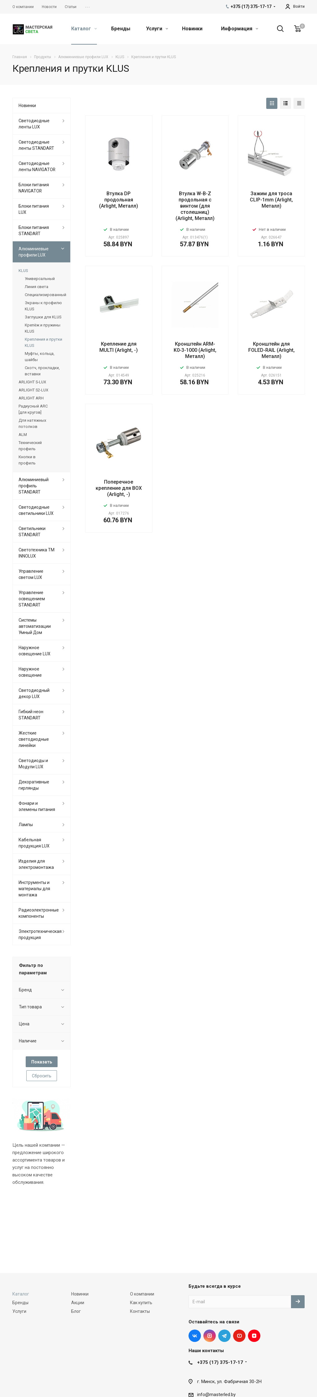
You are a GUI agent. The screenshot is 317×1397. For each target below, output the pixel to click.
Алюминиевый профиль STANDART (34, 485)
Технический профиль (30, 445)
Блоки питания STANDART (34, 230)
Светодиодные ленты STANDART (36, 145)
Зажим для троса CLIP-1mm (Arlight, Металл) (271, 200)
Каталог (84, 29)
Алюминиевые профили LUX (34, 251)
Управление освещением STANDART (32, 598)
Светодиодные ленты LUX (34, 123)
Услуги (157, 29)
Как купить (141, 1302)
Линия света (36, 286)
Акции (77, 1302)
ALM (23, 434)
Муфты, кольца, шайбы (39, 356)
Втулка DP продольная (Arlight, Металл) (118, 200)
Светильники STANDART (32, 531)
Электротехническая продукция (40, 934)
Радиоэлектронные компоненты (39, 913)
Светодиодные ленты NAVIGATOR (37, 166)
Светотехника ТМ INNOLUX (36, 552)
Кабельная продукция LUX (34, 842)
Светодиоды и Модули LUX (33, 763)
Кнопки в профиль (27, 460)
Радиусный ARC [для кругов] (33, 409)
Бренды (120, 29)
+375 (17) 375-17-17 (220, 1362)
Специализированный (44, 294)
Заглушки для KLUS (43, 317)
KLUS (23, 270)
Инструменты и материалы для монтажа (34, 888)
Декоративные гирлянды (34, 785)
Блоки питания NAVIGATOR (34, 187)
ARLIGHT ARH (31, 398)
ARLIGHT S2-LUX (33, 390)
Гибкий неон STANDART (31, 714)
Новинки (192, 29)
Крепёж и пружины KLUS (42, 328)
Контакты (140, 1311)
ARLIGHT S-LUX (32, 382)
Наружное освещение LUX (34, 650)
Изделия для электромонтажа (36, 864)
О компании (142, 1293)
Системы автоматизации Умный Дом (35, 626)
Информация (239, 29)
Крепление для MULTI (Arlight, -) (118, 347)
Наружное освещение (30, 672)
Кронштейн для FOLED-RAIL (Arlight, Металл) (271, 350)
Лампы (26, 824)
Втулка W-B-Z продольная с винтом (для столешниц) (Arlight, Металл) (195, 206)
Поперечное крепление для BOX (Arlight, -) (119, 488)
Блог (76, 1311)
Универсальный (40, 278)
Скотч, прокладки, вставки (42, 370)
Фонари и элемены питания (37, 806)
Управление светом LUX (31, 574)
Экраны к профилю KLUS (43, 305)
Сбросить (41, 1075)
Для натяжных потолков (32, 423)
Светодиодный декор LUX (34, 693)
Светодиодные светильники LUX (36, 510)
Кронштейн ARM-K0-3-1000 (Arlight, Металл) (195, 350)
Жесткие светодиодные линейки (34, 739)
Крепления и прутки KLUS (43, 342)
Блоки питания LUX (34, 209)
